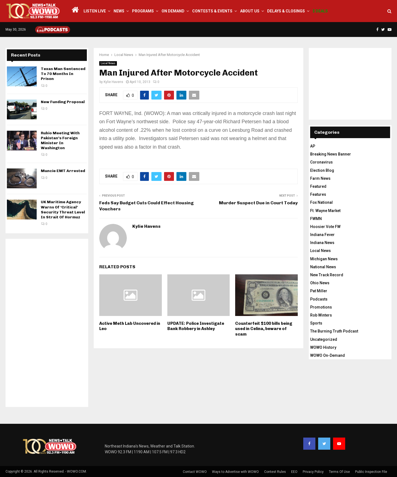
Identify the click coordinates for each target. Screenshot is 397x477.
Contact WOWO (195, 472)
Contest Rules (275, 472)
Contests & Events (212, 11)
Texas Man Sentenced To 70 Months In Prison (63, 73)
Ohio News (319, 283)
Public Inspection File (371, 472)
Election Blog (322, 170)
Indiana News (322, 242)
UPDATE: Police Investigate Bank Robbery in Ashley (195, 326)
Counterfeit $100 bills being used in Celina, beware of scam (263, 329)
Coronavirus (321, 162)
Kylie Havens (113, 82)
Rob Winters (321, 315)
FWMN (316, 218)
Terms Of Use (339, 472)
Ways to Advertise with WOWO (235, 472)
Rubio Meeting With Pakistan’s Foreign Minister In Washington (60, 141)
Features (318, 194)
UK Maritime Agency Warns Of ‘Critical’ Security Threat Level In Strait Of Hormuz (63, 209)
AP (312, 146)
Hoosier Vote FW (325, 226)
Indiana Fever (322, 234)
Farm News (320, 178)
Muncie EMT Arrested (63, 170)
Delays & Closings (286, 11)
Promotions (321, 307)
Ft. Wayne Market (325, 210)
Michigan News (324, 259)
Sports (316, 323)
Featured (318, 186)
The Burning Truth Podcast (334, 331)
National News (323, 267)
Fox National (321, 202)
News (119, 11)
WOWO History (323, 347)
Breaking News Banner (330, 154)
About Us (249, 11)
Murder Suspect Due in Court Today (258, 202)
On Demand (173, 11)
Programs (143, 11)
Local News (108, 63)
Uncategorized (323, 339)
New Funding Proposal (63, 102)
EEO (294, 472)
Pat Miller (318, 291)
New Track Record (326, 275)
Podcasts (319, 299)
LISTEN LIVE (95, 11)
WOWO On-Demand (327, 355)
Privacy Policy (313, 472)
